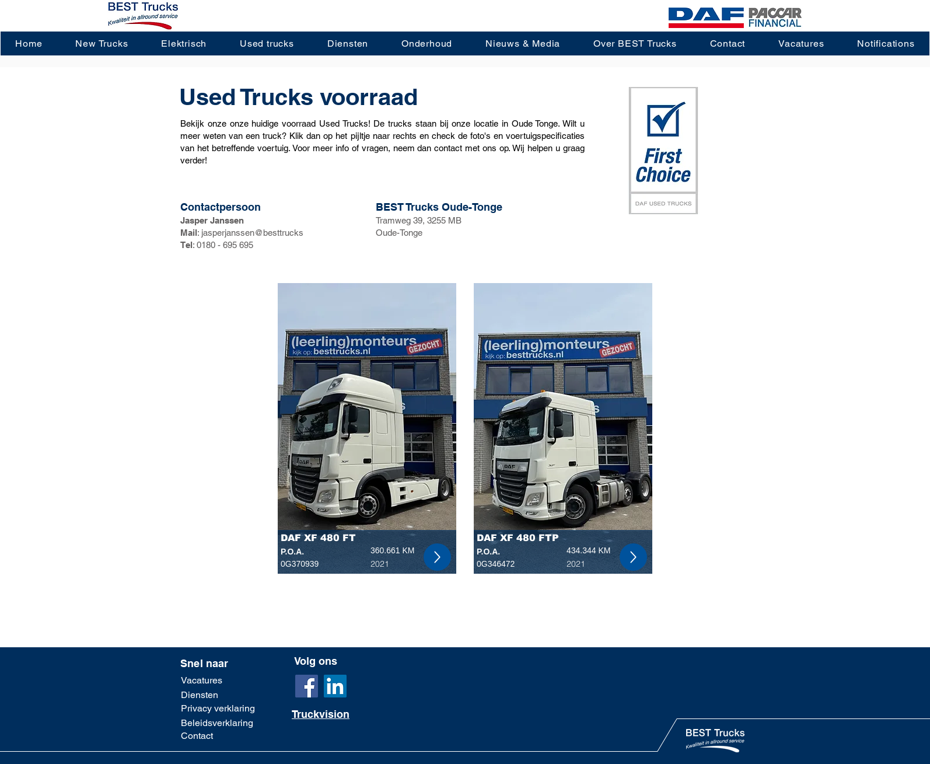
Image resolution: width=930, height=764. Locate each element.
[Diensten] (218, 695)
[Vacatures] (212, 680)
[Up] (437, 557)
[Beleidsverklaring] (217, 723)
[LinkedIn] (335, 686)
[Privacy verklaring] (218, 709)
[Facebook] (306, 686)
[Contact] (218, 735)
